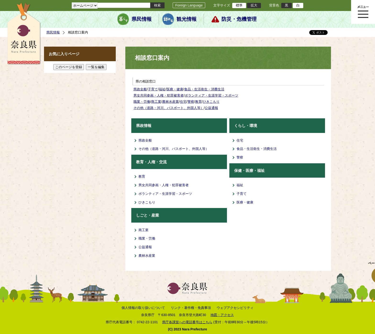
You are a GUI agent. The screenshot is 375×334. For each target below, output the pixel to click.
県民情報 (142, 19)
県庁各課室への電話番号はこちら (187, 322)
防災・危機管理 (239, 19)
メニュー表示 (363, 12)
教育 (198, 102)
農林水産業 (170, 102)
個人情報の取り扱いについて (143, 308)
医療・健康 (174, 89)
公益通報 (211, 108)
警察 (191, 102)
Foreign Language (189, 5)
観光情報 (186, 19)
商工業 (156, 102)
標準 (239, 5)
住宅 (183, 102)
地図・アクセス (222, 315)
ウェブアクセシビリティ (235, 308)
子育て (153, 89)
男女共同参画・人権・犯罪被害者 (158, 95)
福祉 (162, 89)
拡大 (254, 5)
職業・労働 (141, 102)
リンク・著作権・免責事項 (191, 308)
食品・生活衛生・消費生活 (204, 89)
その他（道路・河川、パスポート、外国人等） (168, 108)
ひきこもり (211, 102)
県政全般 (140, 89)
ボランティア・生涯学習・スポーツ (211, 95)
